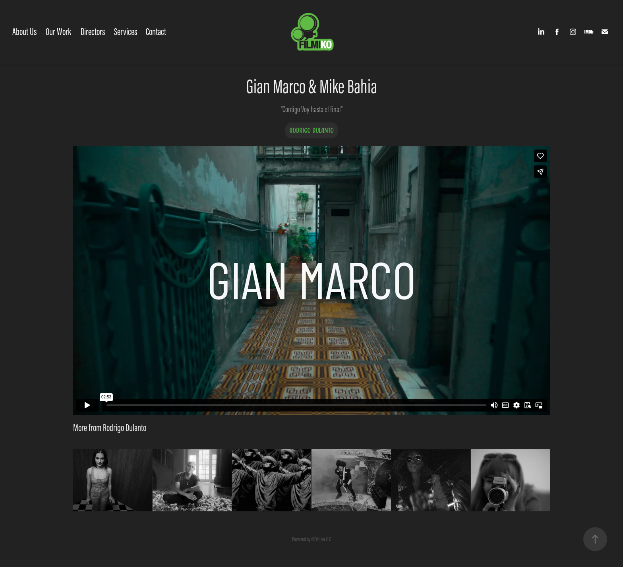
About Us (24, 31)
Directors (93, 31)
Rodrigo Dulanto (311, 130)
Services (125, 31)
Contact (156, 31)
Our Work (58, 31)
